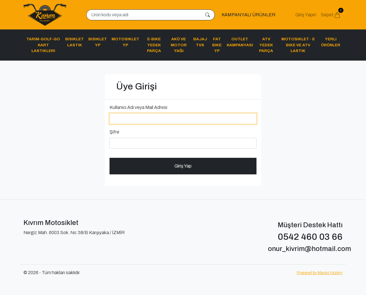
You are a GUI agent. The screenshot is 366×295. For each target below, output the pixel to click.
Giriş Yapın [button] (305, 14)
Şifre (114, 131)
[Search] (144, 15)
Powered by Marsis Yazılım (320, 273)
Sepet (332, 13)
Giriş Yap (183, 166)
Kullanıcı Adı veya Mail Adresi (138, 107)
